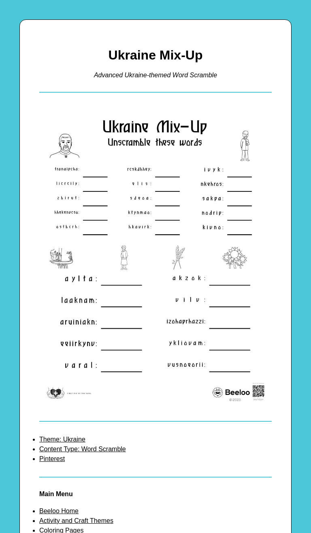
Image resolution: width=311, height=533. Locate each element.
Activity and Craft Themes (76, 520)
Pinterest (52, 458)
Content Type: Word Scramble (82, 449)
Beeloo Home (59, 511)
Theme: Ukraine (62, 439)
